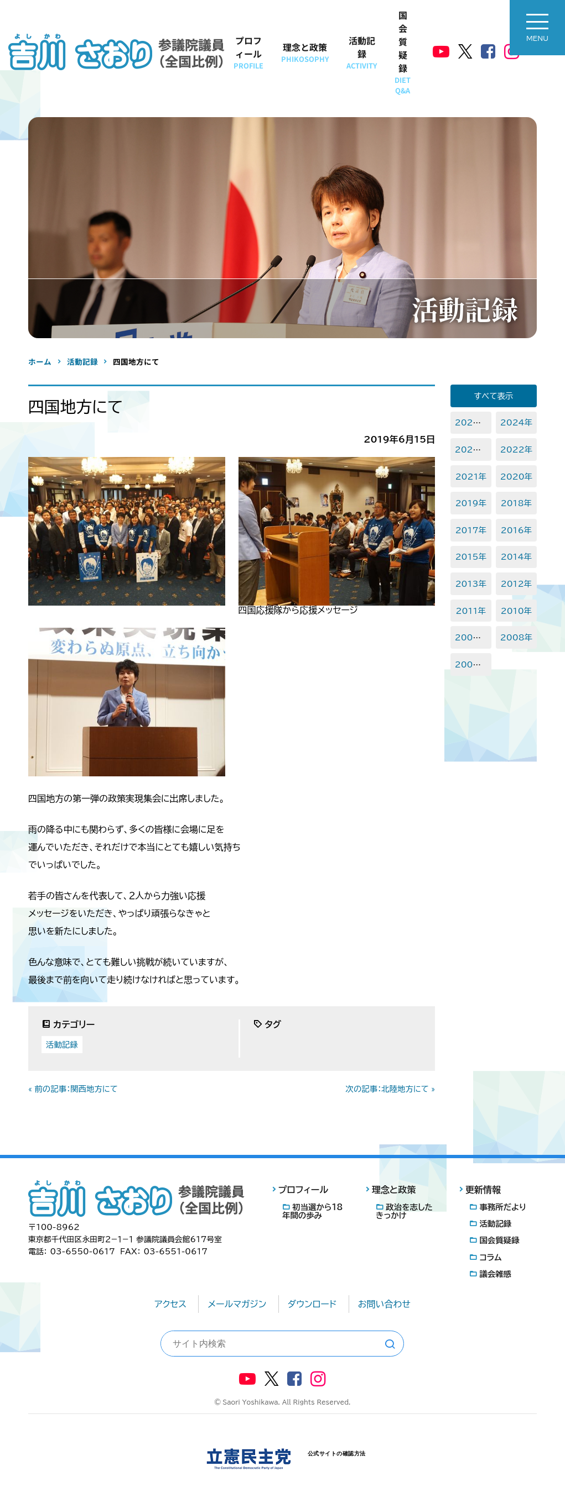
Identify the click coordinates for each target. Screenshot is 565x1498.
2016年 (516, 530)
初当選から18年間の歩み (312, 1211)
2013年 (470, 584)
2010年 (516, 611)
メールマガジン (237, 1304)
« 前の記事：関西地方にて (73, 1089)
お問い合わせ (384, 1304)
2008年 (516, 637)
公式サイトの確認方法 (337, 1453)
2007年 (471, 664)
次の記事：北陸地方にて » (391, 1089)
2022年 (516, 449)
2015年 (470, 557)
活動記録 (361, 52)
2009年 (471, 637)
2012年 (516, 584)
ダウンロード (312, 1304)
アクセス (170, 1304)
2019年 (470, 503)
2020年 (516, 476)
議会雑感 (495, 1274)
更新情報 (483, 1189)
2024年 (516, 422)
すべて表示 (493, 396)
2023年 (471, 449)
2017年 (470, 530)
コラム (490, 1257)
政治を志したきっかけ (404, 1211)
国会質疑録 (403, 52)
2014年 (516, 557)
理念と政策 (305, 52)
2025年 (471, 422)
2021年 (470, 476)
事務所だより (502, 1207)
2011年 (471, 611)
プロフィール (248, 52)
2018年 (516, 503)
